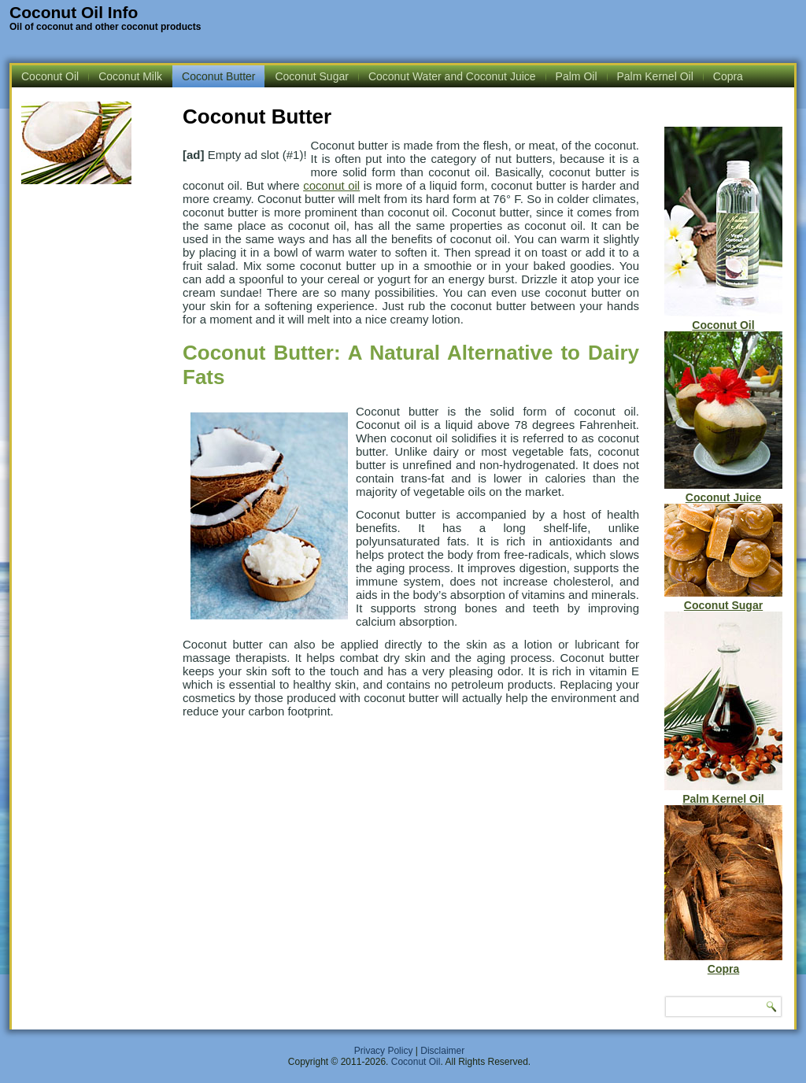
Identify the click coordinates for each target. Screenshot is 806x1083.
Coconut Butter (218, 76)
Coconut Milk (130, 76)
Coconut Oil (50, 76)
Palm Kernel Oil (655, 76)
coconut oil (331, 185)
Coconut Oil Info (73, 12)
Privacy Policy (383, 1050)
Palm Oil (576, 76)
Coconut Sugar (311, 76)
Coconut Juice (723, 491)
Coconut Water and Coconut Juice (452, 76)
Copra (728, 76)
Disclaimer (442, 1050)
